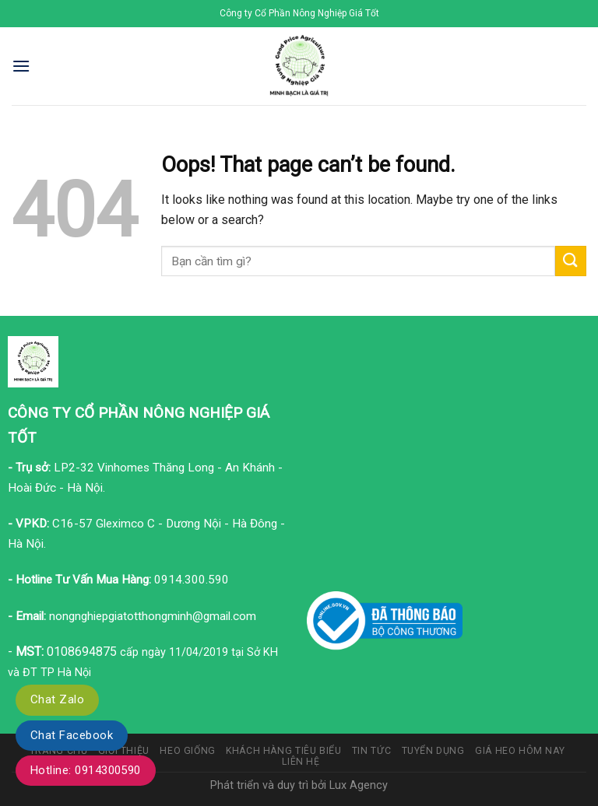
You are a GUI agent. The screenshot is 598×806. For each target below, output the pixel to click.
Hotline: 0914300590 (85, 770)
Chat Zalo (57, 699)
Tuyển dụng (433, 750)
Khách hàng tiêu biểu (283, 750)
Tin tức (371, 750)
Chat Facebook (71, 735)
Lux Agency (358, 785)
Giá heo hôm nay (520, 750)
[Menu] (21, 66)
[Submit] (570, 261)
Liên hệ (300, 761)
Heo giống (188, 750)
